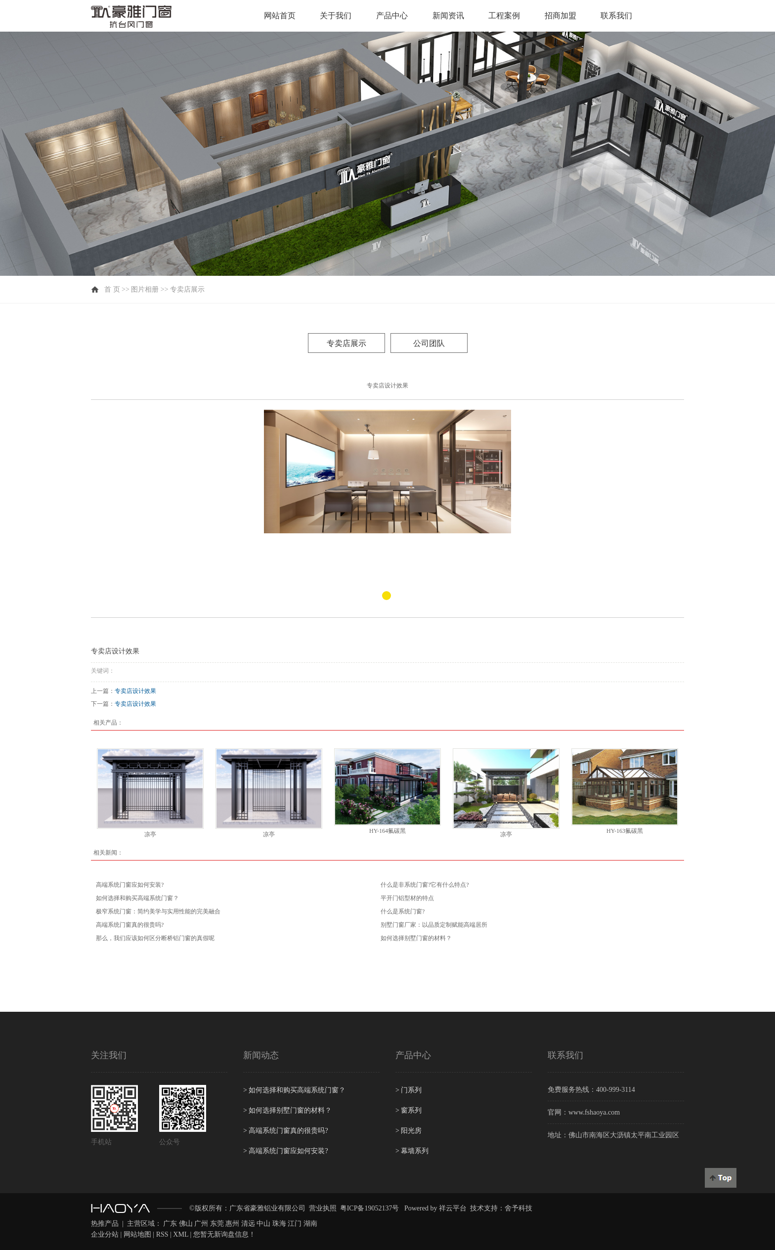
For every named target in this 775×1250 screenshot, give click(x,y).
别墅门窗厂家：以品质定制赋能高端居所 (434, 924)
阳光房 (408, 1130)
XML (180, 1234)
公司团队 (429, 343)
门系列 (408, 1090)
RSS (162, 1234)
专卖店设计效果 (135, 691)
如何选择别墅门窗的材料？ (416, 938)
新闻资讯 (448, 15)
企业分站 (105, 1234)
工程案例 (504, 15)
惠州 (232, 1223)
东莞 (217, 1223)
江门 (294, 1223)
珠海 (279, 1223)
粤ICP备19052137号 (369, 1208)
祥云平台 (453, 1208)
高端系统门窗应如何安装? (130, 884)
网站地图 (137, 1234)
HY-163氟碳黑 (624, 830)
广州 (201, 1223)
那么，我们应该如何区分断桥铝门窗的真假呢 (155, 938)
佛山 (186, 1223)
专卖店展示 (187, 289)
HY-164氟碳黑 (387, 830)
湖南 (310, 1223)
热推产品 (105, 1223)
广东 (170, 1223)
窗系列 (408, 1110)
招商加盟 (560, 15)
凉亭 (150, 834)
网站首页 (280, 15)
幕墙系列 (412, 1151)
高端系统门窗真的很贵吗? (130, 924)
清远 (248, 1223)
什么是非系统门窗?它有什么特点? (425, 884)
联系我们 (616, 15)
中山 (263, 1223)
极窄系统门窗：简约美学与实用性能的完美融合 (158, 911)
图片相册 (145, 289)
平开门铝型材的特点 (407, 898)
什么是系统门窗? (403, 911)
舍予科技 (518, 1208)
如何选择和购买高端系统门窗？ (137, 898)
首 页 (112, 289)
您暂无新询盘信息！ (224, 1234)
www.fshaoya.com (594, 1112)
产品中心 (392, 15)
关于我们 (335, 15)
